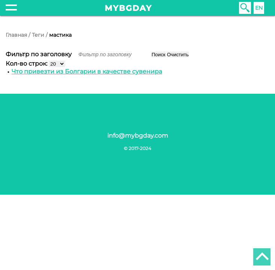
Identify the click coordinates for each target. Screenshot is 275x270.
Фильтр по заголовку (39, 54)
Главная (16, 35)
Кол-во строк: (27, 63)
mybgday (128, 8)
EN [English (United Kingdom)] (259, 7)
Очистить (178, 54)
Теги (38, 35)
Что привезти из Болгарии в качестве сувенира (87, 71)
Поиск (158, 54)
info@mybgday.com (137, 135)
